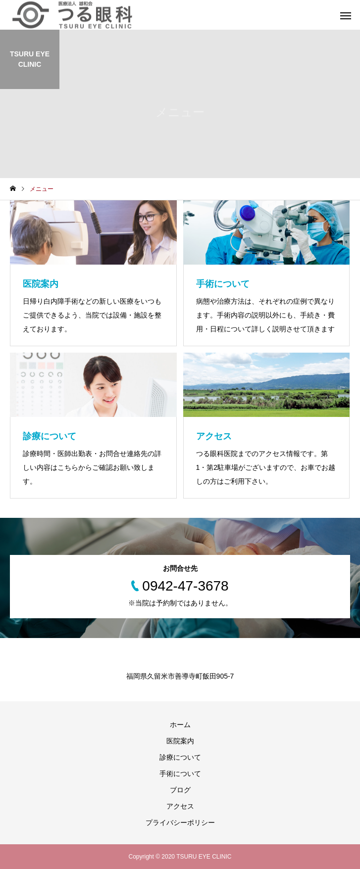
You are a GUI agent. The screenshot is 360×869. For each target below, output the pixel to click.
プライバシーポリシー (180, 822)
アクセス (180, 806)
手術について (180, 774)
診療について (180, 757)
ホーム (180, 725)
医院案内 (180, 741)
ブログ (180, 790)
